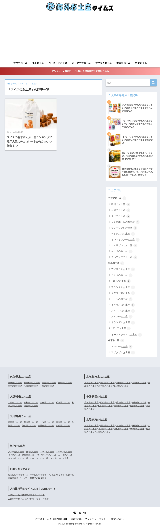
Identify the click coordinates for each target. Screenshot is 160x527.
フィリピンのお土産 (124, 245)
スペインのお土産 (123, 311)
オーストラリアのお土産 (126, 335)
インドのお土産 (121, 251)
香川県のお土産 (123, 402)
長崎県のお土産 (31, 422)
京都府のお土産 (31, 402)
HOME (80, 513)
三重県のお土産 (103, 432)
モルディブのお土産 (124, 257)
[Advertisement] (80, 36)
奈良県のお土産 (47, 402)
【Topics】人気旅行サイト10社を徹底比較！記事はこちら (80, 71)
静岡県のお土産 (139, 425)
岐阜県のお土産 (137, 428)
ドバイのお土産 (121, 347)
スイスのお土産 (121, 317)
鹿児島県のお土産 (46, 425)
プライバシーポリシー (96, 519)
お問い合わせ (118, 519)
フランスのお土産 (123, 287)
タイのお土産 (120, 216)
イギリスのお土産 (123, 305)
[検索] (153, 82)
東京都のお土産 (15, 382)
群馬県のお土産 (65, 382)
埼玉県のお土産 (49, 382)
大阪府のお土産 (15, 402)
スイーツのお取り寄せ (36, 475)
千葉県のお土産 (47, 386)
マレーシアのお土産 (124, 228)
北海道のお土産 (91, 382)
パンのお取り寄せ (56, 475)
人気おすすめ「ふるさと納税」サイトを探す (28, 499)
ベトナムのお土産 (123, 234)
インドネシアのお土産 (125, 240)
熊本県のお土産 (29, 425)
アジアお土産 (20, 63)
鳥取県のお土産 (139, 402)
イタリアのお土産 (123, 293)
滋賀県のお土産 (31, 405)
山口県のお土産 (105, 405)
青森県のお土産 (107, 382)
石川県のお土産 (123, 425)
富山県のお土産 (121, 428)
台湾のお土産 (120, 210)
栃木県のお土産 (15, 386)
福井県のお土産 (105, 428)
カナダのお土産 (121, 275)
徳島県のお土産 (121, 405)
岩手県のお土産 (105, 386)
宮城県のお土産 (139, 382)
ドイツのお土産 (121, 299)
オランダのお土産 (123, 323)
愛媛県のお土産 (137, 405)
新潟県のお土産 (91, 425)
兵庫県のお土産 (63, 402)
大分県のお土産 (47, 422)
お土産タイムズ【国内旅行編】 (51, 519)
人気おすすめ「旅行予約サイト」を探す (26, 494)
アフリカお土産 (103, 63)
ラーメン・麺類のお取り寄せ (33, 478)
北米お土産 (38, 63)
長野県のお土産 (107, 425)
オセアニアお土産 (81, 63)
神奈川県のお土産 (32, 382)
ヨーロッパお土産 (57, 63)
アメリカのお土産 (123, 269)
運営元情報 (76, 519)
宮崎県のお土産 (63, 422)
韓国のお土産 (120, 204)
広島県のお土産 (91, 402)
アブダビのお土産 (123, 352)
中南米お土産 (123, 63)
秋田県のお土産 (123, 382)
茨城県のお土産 (31, 386)
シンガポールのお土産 (125, 222)
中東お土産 (141, 63)
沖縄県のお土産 (63, 425)
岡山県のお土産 (107, 402)
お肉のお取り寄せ (16, 475)
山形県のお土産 (121, 386)
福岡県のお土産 (15, 422)
